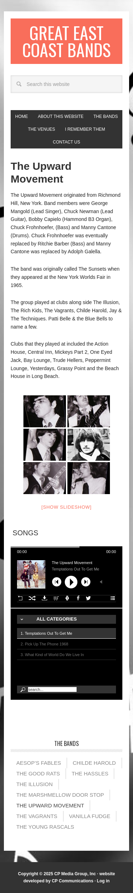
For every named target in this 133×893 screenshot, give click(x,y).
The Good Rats (38, 773)
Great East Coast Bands (66, 41)
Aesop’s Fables (38, 763)
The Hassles (90, 773)
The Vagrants (36, 816)
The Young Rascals (45, 827)
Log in (103, 880)
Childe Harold (94, 763)
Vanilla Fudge (89, 816)
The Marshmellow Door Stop (60, 795)
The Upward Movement (50, 805)
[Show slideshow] (66, 507)
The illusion (34, 784)
